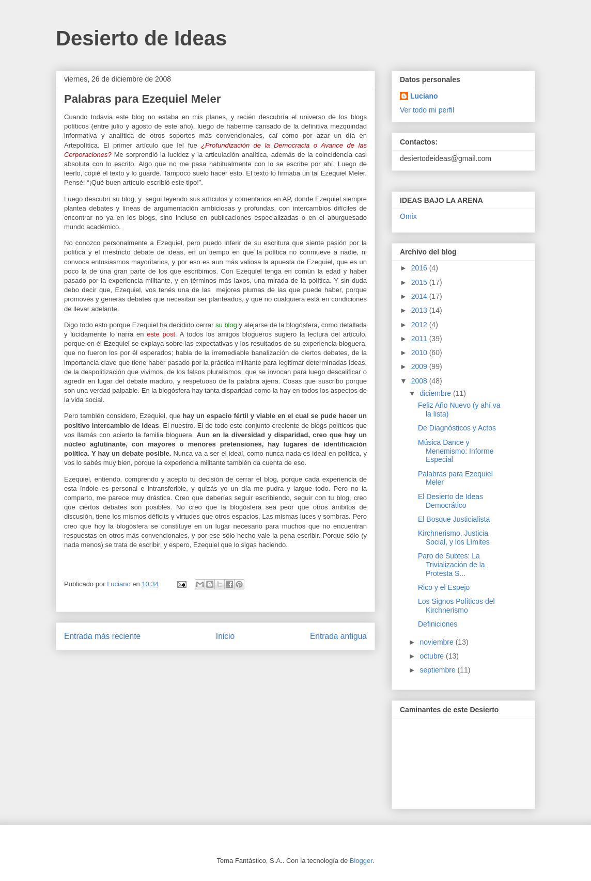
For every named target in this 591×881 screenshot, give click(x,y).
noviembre (437, 642)
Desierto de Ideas (141, 38)
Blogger (361, 860)
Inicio (225, 636)
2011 (420, 338)
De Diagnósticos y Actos (457, 428)
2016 (420, 268)
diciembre (436, 393)
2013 (420, 310)
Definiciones (437, 624)
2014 (420, 296)
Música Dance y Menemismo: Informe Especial (455, 451)
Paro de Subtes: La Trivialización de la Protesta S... (451, 565)
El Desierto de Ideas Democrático (450, 500)
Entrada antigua (338, 636)
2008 (420, 381)
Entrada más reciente (102, 636)
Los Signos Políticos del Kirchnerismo (456, 605)
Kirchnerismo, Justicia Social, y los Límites (454, 537)
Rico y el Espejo (444, 587)
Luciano (424, 96)
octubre (432, 656)
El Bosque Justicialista (454, 519)
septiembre (438, 670)
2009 (420, 366)
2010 (420, 352)
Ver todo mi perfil (427, 110)
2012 (420, 325)
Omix (408, 216)
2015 (420, 282)
